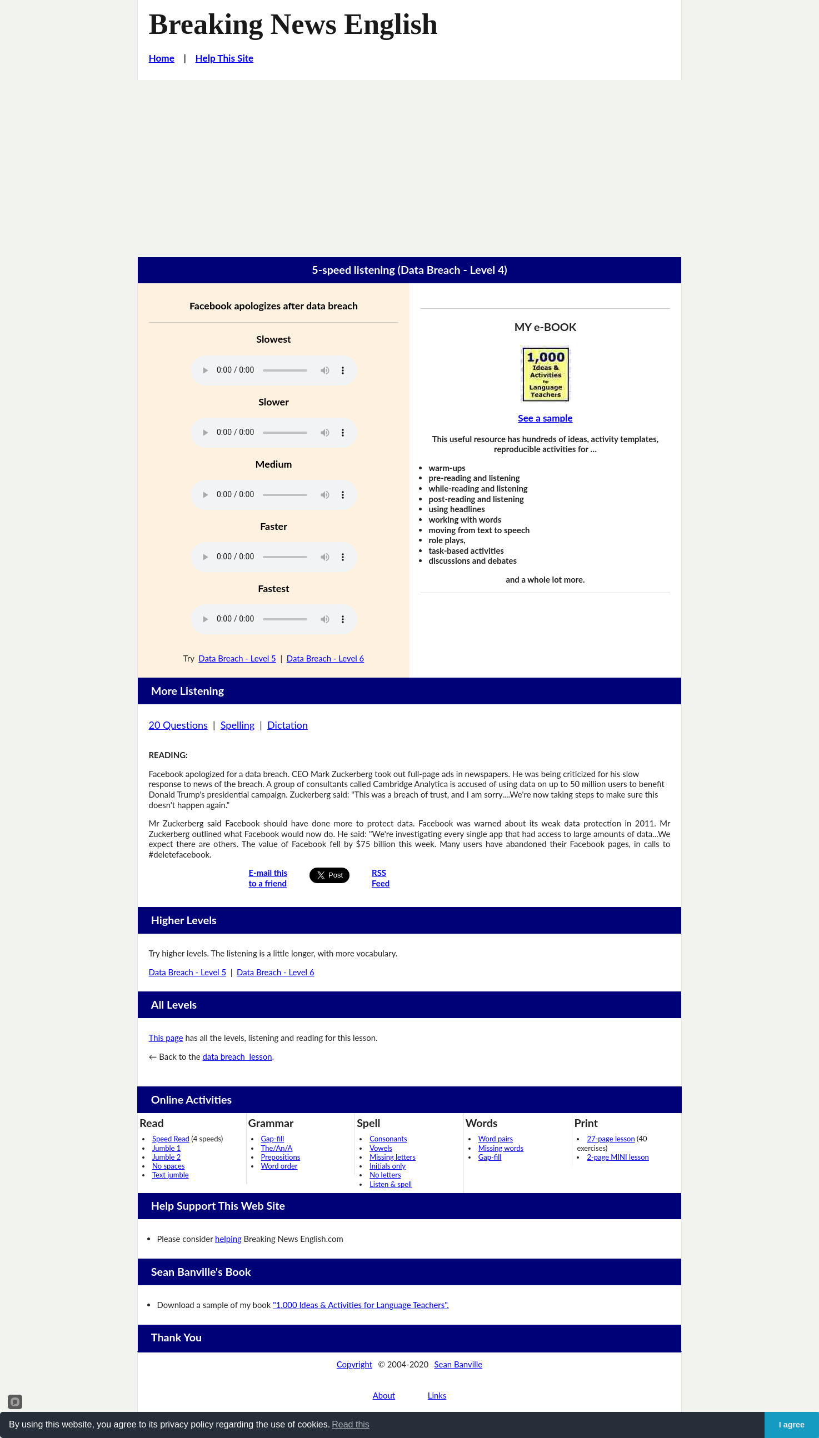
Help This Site (225, 58)
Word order (279, 1165)
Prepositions (281, 1157)
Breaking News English (293, 24)
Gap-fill (272, 1138)
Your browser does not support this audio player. (274, 370)
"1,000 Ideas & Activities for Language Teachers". (361, 1305)
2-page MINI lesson (617, 1157)
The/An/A (277, 1148)
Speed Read (170, 1138)
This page (166, 1038)
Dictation (287, 725)
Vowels (380, 1148)
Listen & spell (390, 1184)
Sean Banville (459, 1364)
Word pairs (495, 1138)
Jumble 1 (166, 1148)
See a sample (545, 418)
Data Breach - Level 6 (325, 658)
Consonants (388, 1138)
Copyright (354, 1364)
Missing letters (392, 1157)
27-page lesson (611, 1138)
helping (228, 1239)
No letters (385, 1174)
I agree (792, 1424)
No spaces (168, 1165)
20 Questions (178, 725)
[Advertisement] (409, 163)
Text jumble (170, 1174)
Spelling (237, 725)
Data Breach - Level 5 (237, 658)
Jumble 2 (166, 1157)
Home (161, 58)
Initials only (387, 1165)
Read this (350, 1424)
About (384, 1395)
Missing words (500, 1148)
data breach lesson (237, 1056)
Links (437, 1395)
